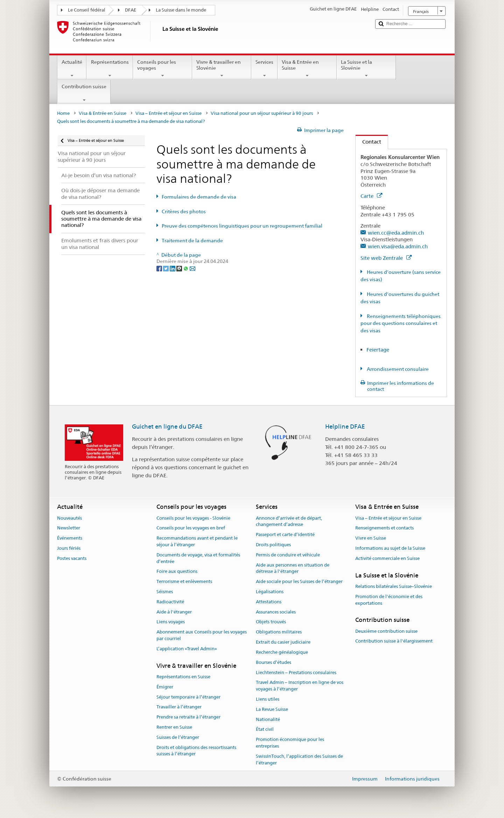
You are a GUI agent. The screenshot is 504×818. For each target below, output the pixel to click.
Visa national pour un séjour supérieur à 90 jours (262, 113)
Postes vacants (71, 558)
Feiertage (377, 349)
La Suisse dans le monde (181, 10)
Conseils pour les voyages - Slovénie (193, 518)
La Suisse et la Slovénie (366, 68)
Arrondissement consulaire (397, 369)
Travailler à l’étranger (179, 707)
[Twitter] (166, 268)
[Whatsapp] (186, 268)
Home (63, 113)
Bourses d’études (273, 662)
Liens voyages (170, 622)
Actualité (72, 68)
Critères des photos (184, 211)
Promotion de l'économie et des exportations (388, 600)
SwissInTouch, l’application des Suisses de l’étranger (299, 759)
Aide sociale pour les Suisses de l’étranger (299, 581)
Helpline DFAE (345, 426)
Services (264, 68)
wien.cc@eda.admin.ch (396, 232)
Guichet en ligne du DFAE (167, 426)
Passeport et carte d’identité (285, 534)
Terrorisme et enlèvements (184, 581)
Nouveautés (69, 518)
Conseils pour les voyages (162, 68)
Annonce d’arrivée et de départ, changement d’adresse (289, 521)
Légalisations (270, 591)
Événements (69, 538)
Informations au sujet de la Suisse (390, 548)
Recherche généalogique (282, 652)
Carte (371, 196)
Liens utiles (267, 699)
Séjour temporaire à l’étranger (188, 697)
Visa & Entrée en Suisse (307, 68)
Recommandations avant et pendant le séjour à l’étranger (197, 541)
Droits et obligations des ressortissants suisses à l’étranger (196, 751)
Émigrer (164, 686)
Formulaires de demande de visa (199, 197)
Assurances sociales (276, 612)
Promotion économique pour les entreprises (290, 743)
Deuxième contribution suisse (386, 631)
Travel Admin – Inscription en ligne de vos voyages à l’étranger (299, 686)
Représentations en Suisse (183, 676)
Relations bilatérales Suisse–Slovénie (393, 586)
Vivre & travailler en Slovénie (221, 68)
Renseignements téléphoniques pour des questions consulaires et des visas (400, 323)
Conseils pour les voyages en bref (190, 528)
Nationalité (268, 719)
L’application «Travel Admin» (186, 648)
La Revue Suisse (272, 709)
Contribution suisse (84, 93)
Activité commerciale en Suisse (387, 558)
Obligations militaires (279, 632)
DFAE (130, 10)
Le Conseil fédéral (86, 10)
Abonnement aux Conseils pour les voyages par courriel (201, 636)
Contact (368, 141)
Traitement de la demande (192, 240)
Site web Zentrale (386, 258)
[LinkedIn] (173, 268)
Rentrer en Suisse (174, 727)
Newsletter (68, 528)
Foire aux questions (176, 571)
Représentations (109, 68)
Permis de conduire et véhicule (288, 554)
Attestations (268, 601)
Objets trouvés (271, 622)
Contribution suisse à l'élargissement (394, 641)
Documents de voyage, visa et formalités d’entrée (198, 558)
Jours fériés (68, 548)
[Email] (192, 268)
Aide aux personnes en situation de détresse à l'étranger (292, 568)
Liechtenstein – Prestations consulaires (296, 672)
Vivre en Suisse (370, 538)
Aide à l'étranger (174, 612)
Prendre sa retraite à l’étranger (188, 717)
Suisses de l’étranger (177, 737)
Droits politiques (273, 544)
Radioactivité (170, 601)
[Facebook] (159, 268)
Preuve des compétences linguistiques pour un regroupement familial (242, 226)
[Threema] (179, 268)
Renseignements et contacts (384, 528)
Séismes (164, 591)
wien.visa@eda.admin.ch (398, 246)
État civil (265, 729)
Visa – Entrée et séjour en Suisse (168, 113)
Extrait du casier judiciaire (283, 642)
